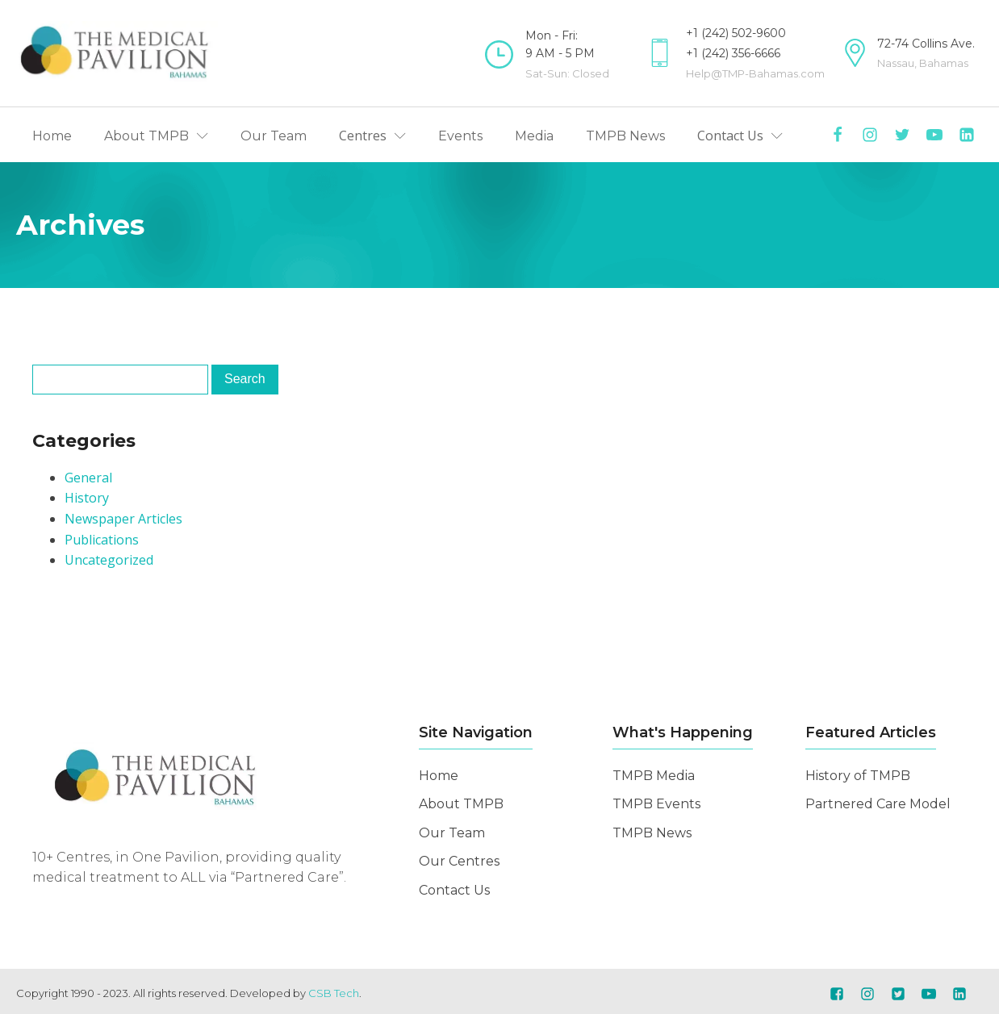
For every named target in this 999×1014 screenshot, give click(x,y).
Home (438, 775)
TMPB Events (656, 804)
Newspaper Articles (123, 519)
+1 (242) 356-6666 (733, 53)
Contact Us (454, 890)
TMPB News (652, 833)
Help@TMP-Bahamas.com (755, 73)
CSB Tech (333, 993)
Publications (102, 540)
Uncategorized (109, 560)
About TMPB (461, 804)
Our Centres (459, 861)
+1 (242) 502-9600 (736, 33)
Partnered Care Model (878, 804)
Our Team (452, 833)
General (88, 477)
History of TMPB (857, 775)
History (87, 498)
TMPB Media (653, 775)
